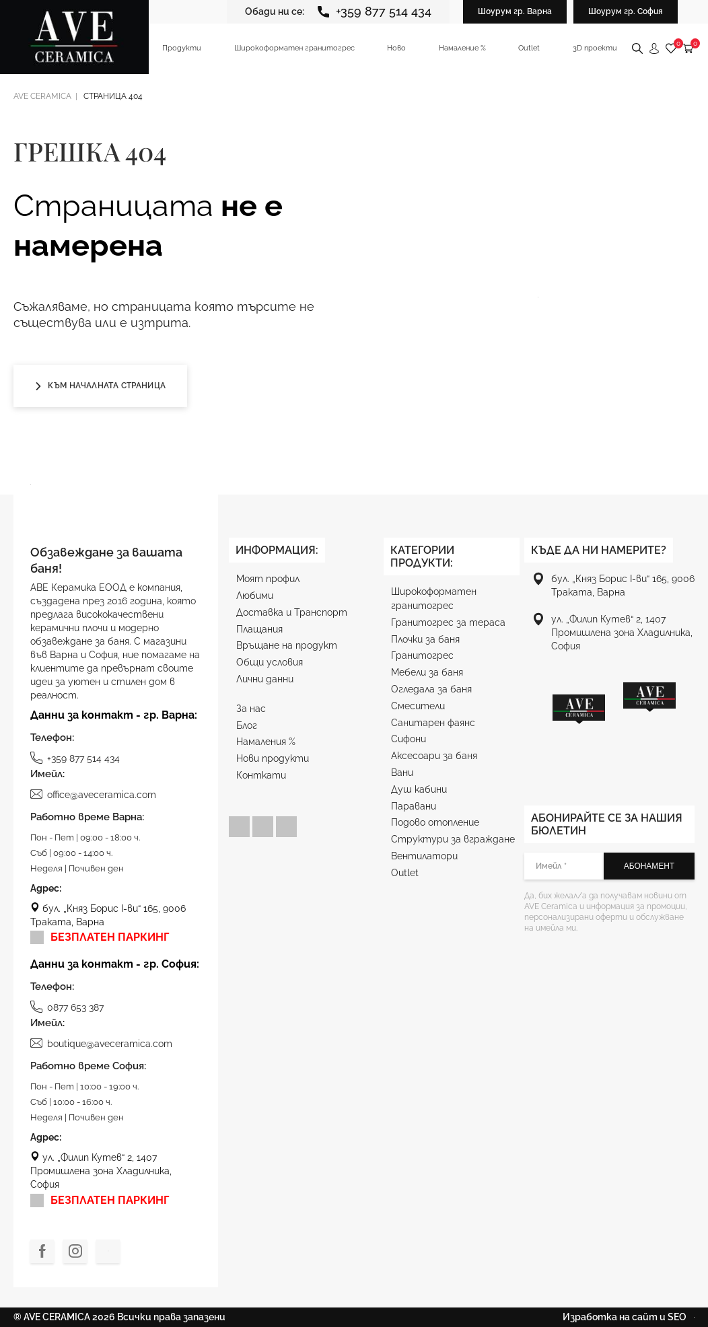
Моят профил (267, 578)
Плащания (259, 629)
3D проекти (595, 48)
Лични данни (264, 679)
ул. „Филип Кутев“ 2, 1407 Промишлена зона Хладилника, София (101, 1171)
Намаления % (265, 741)
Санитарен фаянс (433, 722)
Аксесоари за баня (434, 755)
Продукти (181, 48)
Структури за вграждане (453, 839)
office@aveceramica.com (93, 794)
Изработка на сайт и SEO (629, 1317)
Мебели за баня (427, 672)
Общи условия (269, 662)
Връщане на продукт (286, 645)
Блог (246, 725)
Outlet (529, 48)
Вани (402, 772)
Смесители (418, 706)
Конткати (261, 775)
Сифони (408, 738)
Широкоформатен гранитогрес (294, 48)
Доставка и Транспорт (291, 612)
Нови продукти (272, 758)
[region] (614, 725)
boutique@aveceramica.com (101, 1043)
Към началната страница (100, 385)
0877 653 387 (67, 1007)
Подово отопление (435, 822)
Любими (254, 595)
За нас (251, 708)
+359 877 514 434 (374, 11)
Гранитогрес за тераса (448, 622)
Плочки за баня (425, 639)
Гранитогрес (422, 655)
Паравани (413, 806)
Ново (396, 48)
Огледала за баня (431, 689)
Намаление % (462, 48)
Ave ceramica (42, 96)
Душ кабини (419, 789)
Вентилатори (424, 856)
